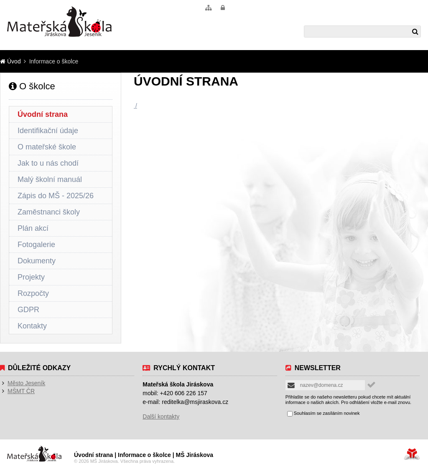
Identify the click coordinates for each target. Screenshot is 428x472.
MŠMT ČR (21, 391)
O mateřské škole (47, 147)
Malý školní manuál (50, 179)
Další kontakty (161, 416)
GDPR (28, 309)
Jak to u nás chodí (48, 163)
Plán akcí (33, 228)
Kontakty (32, 326)
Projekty (31, 277)
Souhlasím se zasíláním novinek (327, 413)
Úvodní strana (43, 114)
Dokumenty (37, 261)
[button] (222, 8)
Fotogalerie (36, 244)
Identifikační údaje (48, 130)
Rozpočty (33, 293)
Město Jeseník (26, 383)
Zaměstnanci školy (49, 212)
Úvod (59, 21)
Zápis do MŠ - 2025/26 (56, 196)
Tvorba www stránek (412, 454)
